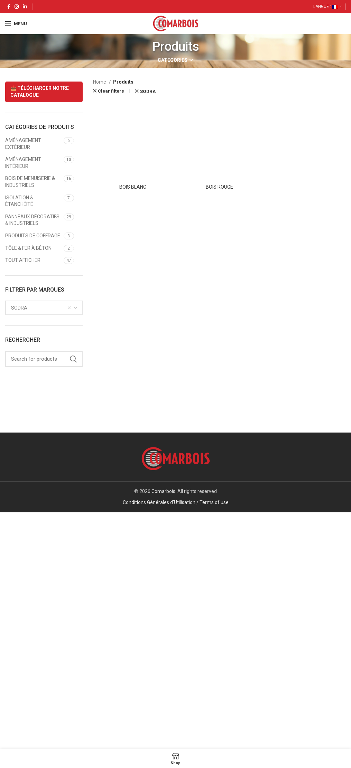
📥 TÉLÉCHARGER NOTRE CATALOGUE (39, 91)
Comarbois (163, 728)
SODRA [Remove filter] (148, 91)
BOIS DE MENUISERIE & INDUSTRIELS (30, 182)
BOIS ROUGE (219, 625)
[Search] (44, 359)
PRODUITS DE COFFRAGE (32, 235)
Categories (172, 60)
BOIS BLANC (132, 625)
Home (100, 82)
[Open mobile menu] (16, 23)
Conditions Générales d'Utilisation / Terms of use (176, 739)
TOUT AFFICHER (22, 260)
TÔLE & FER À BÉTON (28, 248)
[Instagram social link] (16, 6)
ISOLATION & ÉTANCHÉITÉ (19, 201)
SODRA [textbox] (19, 308)
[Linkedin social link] (25, 6)
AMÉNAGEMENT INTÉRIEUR (23, 163)
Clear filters (111, 91)
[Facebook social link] (8, 6)
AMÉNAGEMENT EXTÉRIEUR (23, 144)
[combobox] (44, 308)
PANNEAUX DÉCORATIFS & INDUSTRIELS (32, 220)
